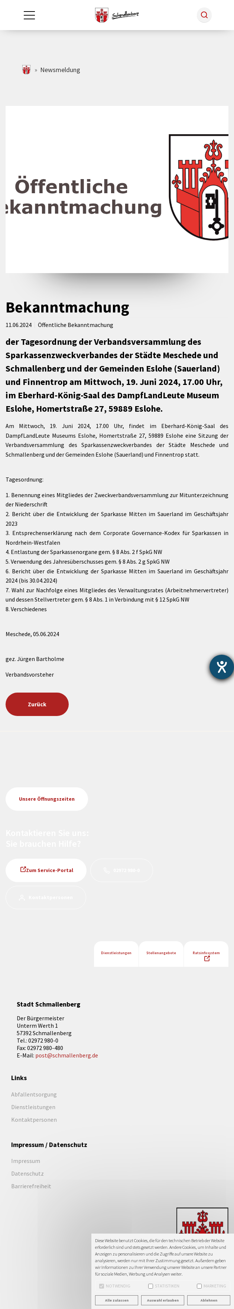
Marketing (211, 1286)
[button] (204, 14)
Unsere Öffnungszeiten (47, 799)
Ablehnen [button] (209, 1300)
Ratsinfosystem (206, 952)
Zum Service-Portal (49, 870)
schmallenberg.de (27, 69)
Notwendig (114, 1286)
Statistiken (163, 1286)
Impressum (25, 1160)
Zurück (37, 704)
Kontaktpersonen (51, 897)
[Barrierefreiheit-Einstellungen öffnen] (221, 667)
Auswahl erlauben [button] (163, 1300)
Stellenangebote (161, 952)
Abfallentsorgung (34, 1094)
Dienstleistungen (116, 952)
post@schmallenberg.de (66, 1055)
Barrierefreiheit (31, 1186)
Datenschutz (27, 1173)
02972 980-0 (126, 870)
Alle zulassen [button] (117, 1300)
